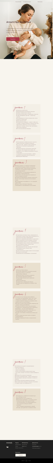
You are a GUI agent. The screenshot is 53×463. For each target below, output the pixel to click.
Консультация (18, 1)
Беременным (18, 444)
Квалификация (35, 446)
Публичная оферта (36, 448)
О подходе (25, 1)
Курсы (29, 1)
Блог (23, 446)
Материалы (40, 1)
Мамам (16, 446)
